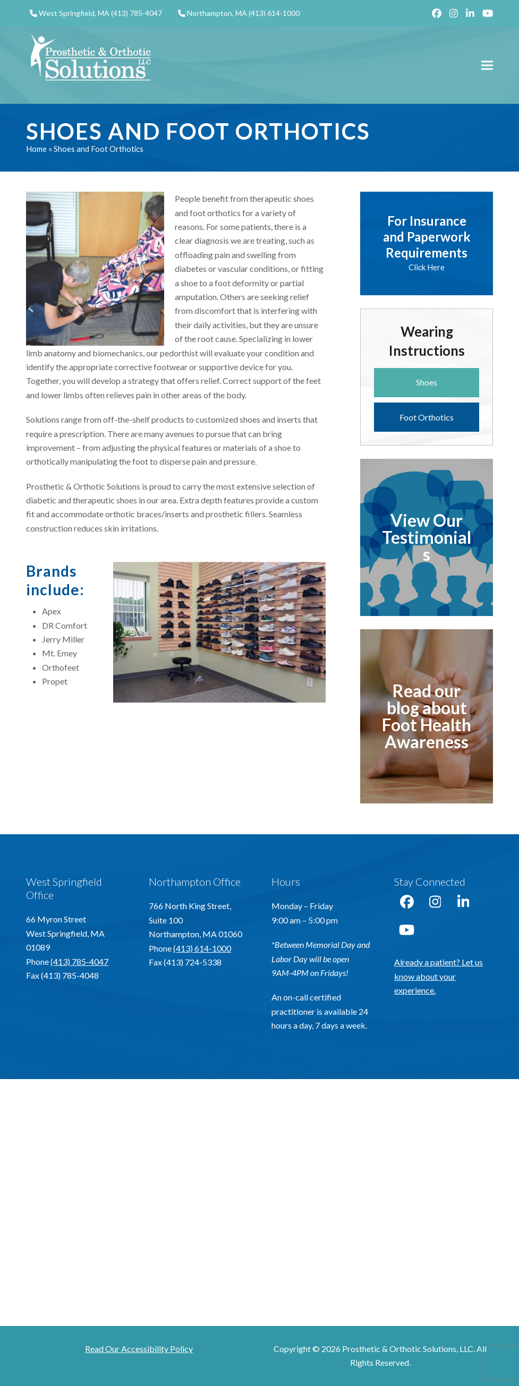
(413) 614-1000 (274, 13)
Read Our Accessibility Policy (139, 1349)
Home (36, 148)
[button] (487, 65)
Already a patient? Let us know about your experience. (438, 976)
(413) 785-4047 (136, 13)
